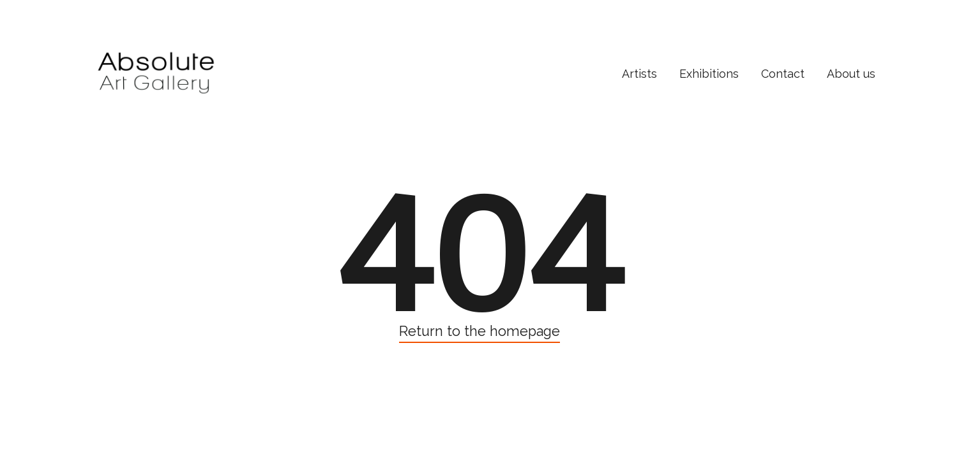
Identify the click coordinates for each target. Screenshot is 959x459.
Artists (639, 73)
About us (851, 73)
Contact (782, 73)
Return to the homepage (479, 331)
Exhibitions (709, 73)
